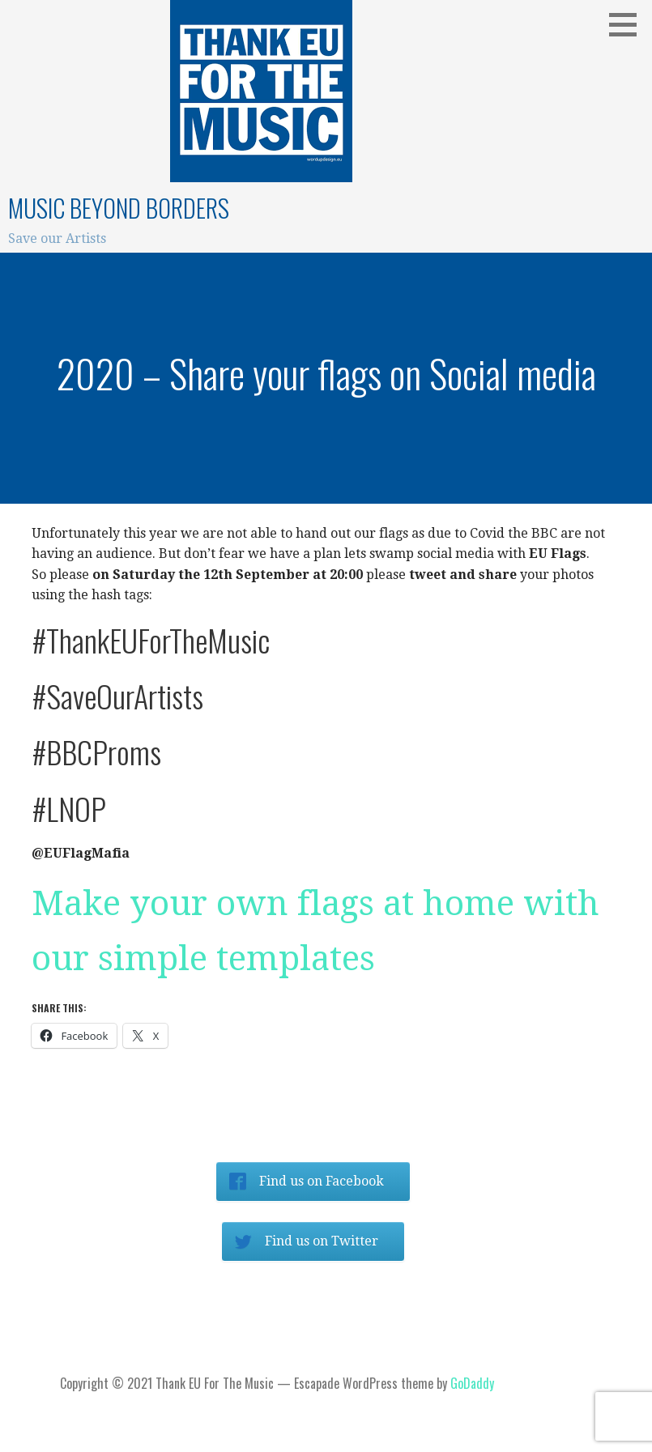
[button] (628, 24)
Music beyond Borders (118, 207)
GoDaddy (472, 1383)
